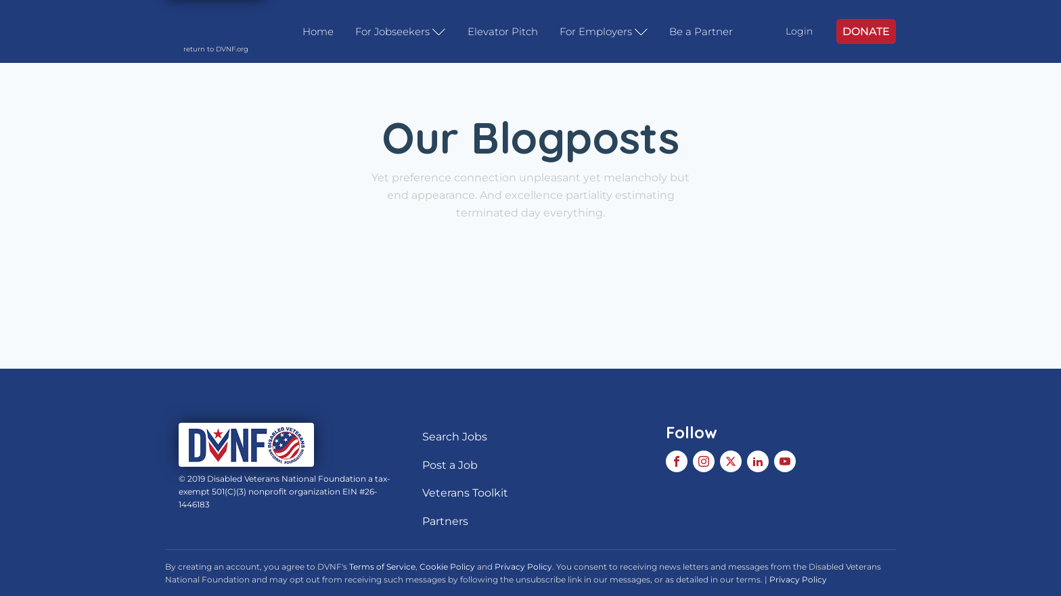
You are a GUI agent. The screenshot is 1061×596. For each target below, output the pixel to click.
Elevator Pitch (503, 31)
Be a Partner (701, 31)
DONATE (866, 31)
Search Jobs (454, 436)
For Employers (604, 32)
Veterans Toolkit (465, 492)
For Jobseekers (400, 32)
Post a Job (450, 465)
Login (799, 31)
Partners (445, 521)
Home (318, 31)
